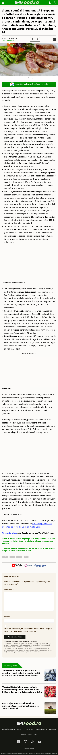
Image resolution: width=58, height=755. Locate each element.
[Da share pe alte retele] (54, 39)
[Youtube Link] (39, 745)
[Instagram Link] (25, 745)
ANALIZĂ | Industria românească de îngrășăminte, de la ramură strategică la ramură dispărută (20, 710)
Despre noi (29, 733)
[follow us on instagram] (28, 565)
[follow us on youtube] (17, 565)
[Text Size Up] (37, 39)
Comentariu (9, 589)
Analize (14, 38)
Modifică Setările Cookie (29, 738)
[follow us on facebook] (40, 565)
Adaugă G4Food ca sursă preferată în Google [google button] (29, 84)
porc (12, 557)
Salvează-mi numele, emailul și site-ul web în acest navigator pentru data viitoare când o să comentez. (28, 633)
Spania (19, 557)
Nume (7, 620)
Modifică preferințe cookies (46, 733)
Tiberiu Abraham (8, 40)
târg (26, 557)
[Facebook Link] (18, 745)
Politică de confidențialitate (12, 733)
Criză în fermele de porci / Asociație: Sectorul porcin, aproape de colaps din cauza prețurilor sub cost (28, 549)
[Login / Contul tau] (54, 2)
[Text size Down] (32, 39)
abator (5, 557)
